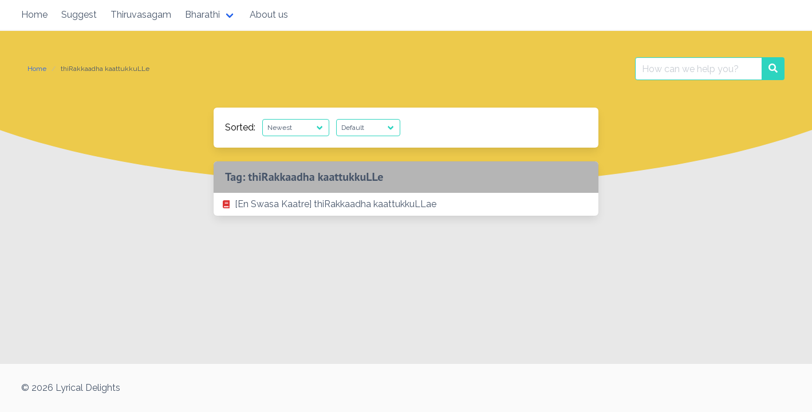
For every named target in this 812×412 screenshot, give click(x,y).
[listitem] (406, 204)
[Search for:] (698, 68)
